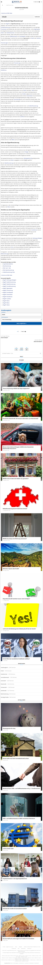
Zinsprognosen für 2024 (9, 728)
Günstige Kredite (5, 697)
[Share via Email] (25, 331)
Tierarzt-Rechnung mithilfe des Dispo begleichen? (16, 388)
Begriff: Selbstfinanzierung (9, 284)
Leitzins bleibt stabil (8, 848)
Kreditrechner (4, 674)
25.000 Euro (3, 70)
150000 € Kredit (39, 959)
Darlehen (39, 38)
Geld (33, 90)
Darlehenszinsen (10, 32)
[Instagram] (36, 2)
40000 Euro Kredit (30, 957)
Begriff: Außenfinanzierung (9, 282)
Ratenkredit (3, 684)
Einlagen (27, 152)
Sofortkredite (36, 952)
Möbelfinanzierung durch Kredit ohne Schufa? (15, 508)
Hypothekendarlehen (8, 264)
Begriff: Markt (6, 300)
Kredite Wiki (14, 948)
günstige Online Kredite (26, 952)
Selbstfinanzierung (8, 163)
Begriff (7, 23)
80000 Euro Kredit (11, 959)
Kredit (2, 32)
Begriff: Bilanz (6, 303)
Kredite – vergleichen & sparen (8, 946)
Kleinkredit (32, 952)
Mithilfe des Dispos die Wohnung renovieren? (15, 538)
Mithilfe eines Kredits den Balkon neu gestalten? (16, 478)
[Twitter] (35, 2)
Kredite (24, 94)
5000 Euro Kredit (21, 955)
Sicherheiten (29, 95)
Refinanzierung (4, 253)
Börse (9, 207)
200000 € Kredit (18, 961)
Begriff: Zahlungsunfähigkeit (9, 280)
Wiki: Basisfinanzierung (8, 270)
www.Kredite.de (10, 950)
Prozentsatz (3, 29)
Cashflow (22, 116)
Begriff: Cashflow (7, 298)
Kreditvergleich (4, 667)
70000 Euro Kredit (25, 958)
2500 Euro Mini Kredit (14, 955)
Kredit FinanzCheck (21, 951)
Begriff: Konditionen (7, 296)
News (16, 946)
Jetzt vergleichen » (21, 323)
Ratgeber (20, 946)
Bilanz (13, 139)
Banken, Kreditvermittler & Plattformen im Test (32, 946)
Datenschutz (23, 948)
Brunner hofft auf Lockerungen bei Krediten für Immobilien (18, 938)
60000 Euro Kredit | (18, 958)
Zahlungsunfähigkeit (37, 238)
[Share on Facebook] (21, 331)
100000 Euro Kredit (25, 959)
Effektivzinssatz (13, 36)
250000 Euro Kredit (25, 961)
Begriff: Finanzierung (8, 290)
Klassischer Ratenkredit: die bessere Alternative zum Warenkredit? (20, 418)
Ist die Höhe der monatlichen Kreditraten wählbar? (16, 659)
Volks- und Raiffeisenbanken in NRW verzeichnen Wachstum (19, 818)
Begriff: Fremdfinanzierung (9, 286)
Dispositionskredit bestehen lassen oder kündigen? (16, 598)
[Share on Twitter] (22, 331)
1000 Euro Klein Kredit (6, 955)
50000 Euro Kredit (37, 957)
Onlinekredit (4, 687)
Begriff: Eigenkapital (7, 288)
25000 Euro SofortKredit (13, 957)
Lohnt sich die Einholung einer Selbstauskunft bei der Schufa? (19, 628)
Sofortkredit (3, 690)
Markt (24, 90)
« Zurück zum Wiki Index (6, 13)
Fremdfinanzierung (5, 27)
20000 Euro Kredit (5, 957)
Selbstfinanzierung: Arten (9, 272)
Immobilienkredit (5, 677)
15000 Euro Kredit (24, 956)
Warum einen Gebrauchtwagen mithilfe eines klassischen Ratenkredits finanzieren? (18, 447)
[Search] (41, 2)
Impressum (29, 948)
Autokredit (3, 680)
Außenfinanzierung (33, 106)
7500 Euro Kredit (28, 955)
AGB (18, 948)
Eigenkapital (37, 29)
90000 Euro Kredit (18, 959)
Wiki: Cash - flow (7, 268)
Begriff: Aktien (6, 305)
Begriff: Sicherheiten (8, 294)
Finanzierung (17, 63)
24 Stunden (27, 950)
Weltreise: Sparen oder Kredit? (11, 568)
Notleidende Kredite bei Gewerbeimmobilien (15, 908)
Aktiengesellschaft (28, 158)
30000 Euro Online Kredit (22, 957)
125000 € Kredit (32, 959)
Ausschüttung (17, 99)
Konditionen (34, 230)
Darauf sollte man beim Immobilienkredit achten (16, 758)
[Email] (39, 2)
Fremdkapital (22, 36)
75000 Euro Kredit (4, 959)
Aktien (12, 160)
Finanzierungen (4, 43)
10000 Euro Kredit (35, 955)
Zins (12, 247)
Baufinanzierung (7, 266)
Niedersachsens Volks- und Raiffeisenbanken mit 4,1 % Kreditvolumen (21, 788)
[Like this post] (19, 331)
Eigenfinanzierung (9, 5)
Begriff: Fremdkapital (8, 292)
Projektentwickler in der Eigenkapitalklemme (15, 878)
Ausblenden (37, 16)
